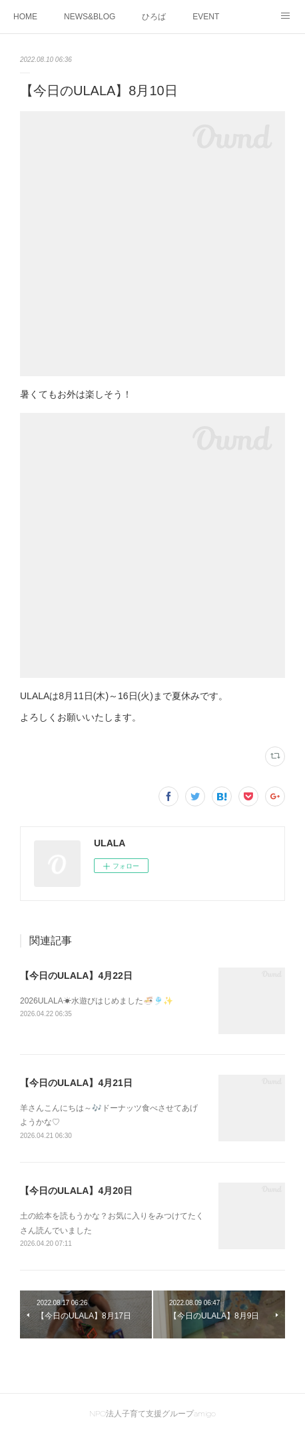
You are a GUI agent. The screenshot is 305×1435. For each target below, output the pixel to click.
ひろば (154, 16)
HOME (25, 16)
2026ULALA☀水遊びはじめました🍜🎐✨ (96, 1000)
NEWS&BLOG (89, 16)
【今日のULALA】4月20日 (76, 1190)
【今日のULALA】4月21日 (76, 1082)
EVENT (205, 16)
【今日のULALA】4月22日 (76, 975)
